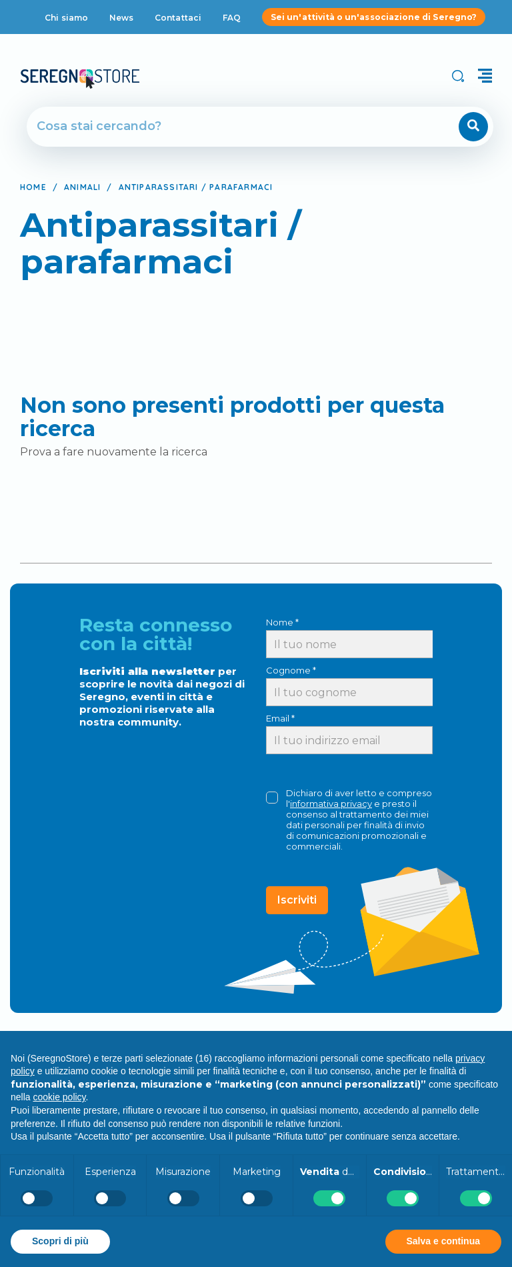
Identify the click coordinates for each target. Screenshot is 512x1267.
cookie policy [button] (59, 1097)
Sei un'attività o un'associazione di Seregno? (374, 17)
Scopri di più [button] (60, 1241)
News (121, 18)
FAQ (232, 18)
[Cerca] (222, 126)
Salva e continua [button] (443, 1241)
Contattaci (178, 18)
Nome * (282, 622)
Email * (280, 718)
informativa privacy (331, 803)
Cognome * (291, 670)
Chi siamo (66, 18)
